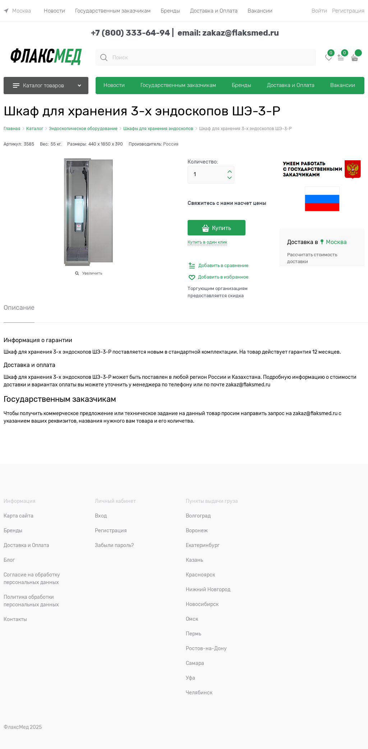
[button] (230, 172)
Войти (319, 11)
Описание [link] (19, 307)
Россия (171, 144)
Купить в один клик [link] (207, 242)
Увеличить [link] (92, 273)
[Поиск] (104, 57)
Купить (221, 228)
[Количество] (211, 175)
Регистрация (348, 11)
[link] (17, 10)
